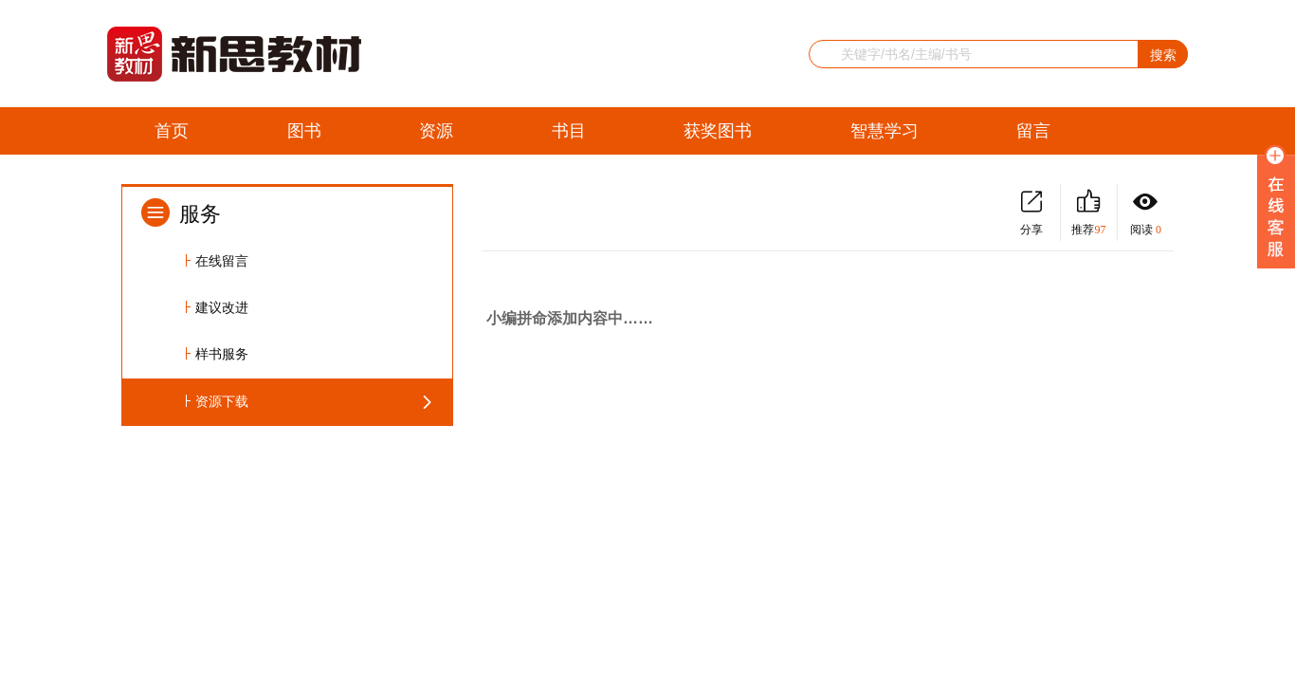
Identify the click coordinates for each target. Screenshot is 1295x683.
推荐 (1089, 213)
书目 (569, 130)
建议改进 (221, 308)
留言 (1033, 130)
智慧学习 (884, 130)
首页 (172, 130)
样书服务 (221, 354)
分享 (1031, 213)
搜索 (1163, 55)
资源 (436, 130)
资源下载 (221, 402)
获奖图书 (718, 130)
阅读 (1145, 213)
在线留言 (221, 261)
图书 (304, 130)
